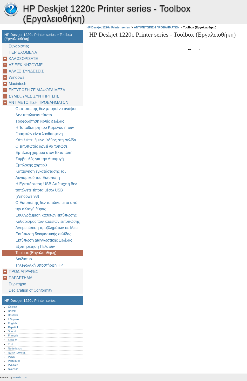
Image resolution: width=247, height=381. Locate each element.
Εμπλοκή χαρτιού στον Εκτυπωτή (43, 153)
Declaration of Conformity (30, 290)
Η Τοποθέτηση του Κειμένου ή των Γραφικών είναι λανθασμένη (44, 130)
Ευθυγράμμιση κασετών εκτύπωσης (46, 215)
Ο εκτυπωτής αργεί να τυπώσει (42, 146)
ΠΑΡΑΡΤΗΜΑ (20, 278)
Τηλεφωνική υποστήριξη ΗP (39, 265)
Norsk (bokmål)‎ (17, 352)
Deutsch (13, 315)
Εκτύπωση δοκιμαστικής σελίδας (43, 234)
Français (13, 335)
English (12, 323)
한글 (10, 343)
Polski (11, 356)
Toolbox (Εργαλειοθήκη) (35, 253)
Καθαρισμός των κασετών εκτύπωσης (47, 221)
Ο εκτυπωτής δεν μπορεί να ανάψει (45, 109)
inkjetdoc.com (20, 377)
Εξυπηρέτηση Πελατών (35, 246)
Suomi (12, 331)
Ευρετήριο (17, 284)
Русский (13, 364)
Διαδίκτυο (23, 259)
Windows (16, 77)
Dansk (12, 310)
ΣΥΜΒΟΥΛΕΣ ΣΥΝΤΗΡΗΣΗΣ (34, 96)
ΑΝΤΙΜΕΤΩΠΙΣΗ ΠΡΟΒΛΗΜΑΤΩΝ (156, 27)
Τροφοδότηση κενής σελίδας (39, 121)
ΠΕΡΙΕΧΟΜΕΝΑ (23, 52)
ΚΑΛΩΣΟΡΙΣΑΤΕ (23, 59)
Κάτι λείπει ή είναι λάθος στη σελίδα (45, 140)
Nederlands (15, 348)
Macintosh (17, 84)
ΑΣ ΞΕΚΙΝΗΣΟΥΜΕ (26, 65)
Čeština (12, 306)
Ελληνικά (13, 319)
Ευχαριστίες (19, 46)
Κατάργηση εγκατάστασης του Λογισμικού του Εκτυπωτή (41, 174)
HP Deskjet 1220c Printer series (11, 9)
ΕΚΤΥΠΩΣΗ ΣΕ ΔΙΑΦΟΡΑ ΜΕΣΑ (37, 90)
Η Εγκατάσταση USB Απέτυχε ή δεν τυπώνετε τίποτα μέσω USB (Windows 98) (46, 190)
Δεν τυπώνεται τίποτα (33, 115)
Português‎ (14, 360)
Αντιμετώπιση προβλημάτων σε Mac (46, 228)
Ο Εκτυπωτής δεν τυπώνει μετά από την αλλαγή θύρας (46, 206)
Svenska (13, 369)
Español (13, 327)
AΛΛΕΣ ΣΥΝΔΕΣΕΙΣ (26, 71)
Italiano (12, 339)
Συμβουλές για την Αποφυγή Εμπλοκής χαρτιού (39, 162)
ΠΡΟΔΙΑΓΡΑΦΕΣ (23, 271)
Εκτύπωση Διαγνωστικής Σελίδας (43, 240)
